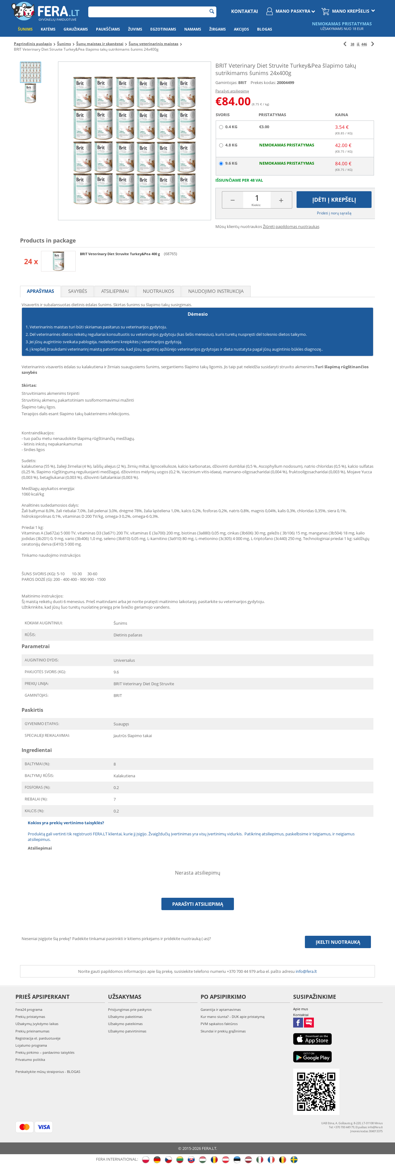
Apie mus (300, 1009)
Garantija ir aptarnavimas (221, 1009)
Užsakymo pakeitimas (125, 1016)
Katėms (48, 29)
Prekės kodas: (263, 82)
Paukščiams (108, 29)
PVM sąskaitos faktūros (219, 1023)
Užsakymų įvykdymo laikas (36, 1023)
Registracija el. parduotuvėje (37, 1038)
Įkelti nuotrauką (338, 942)
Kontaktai (244, 11)
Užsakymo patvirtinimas (127, 1031)
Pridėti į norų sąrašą (334, 213)
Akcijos (241, 29)
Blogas (264, 29)
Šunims (25, 29)
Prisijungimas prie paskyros (130, 1009)
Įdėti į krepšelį (334, 199)
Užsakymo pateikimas (125, 1023)
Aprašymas (40, 291)
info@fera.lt (306, 971)
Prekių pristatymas (30, 1016)
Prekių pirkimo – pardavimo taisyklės (44, 1052)
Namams (192, 29)
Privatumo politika (30, 1059)
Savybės (77, 291)
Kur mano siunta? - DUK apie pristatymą (232, 1016)
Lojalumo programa (31, 1045)
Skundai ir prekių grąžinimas (223, 1031)
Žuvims (135, 29)
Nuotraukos (158, 291)
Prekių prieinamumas (32, 1031)
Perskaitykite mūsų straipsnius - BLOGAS (47, 1071)
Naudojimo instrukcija (216, 291)
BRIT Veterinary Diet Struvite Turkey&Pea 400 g (120, 253)
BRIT (242, 82)
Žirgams (217, 29)
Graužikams (76, 29)
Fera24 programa (28, 1009)
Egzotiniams (163, 29)
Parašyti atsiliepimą (232, 91)
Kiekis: (256, 205)
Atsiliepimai (115, 291)
